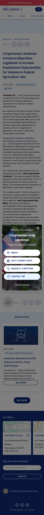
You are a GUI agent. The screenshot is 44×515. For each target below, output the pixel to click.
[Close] (38, 228)
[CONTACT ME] (22, 276)
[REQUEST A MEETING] (22, 268)
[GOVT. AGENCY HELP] (22, 261)
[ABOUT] (22, 253)
